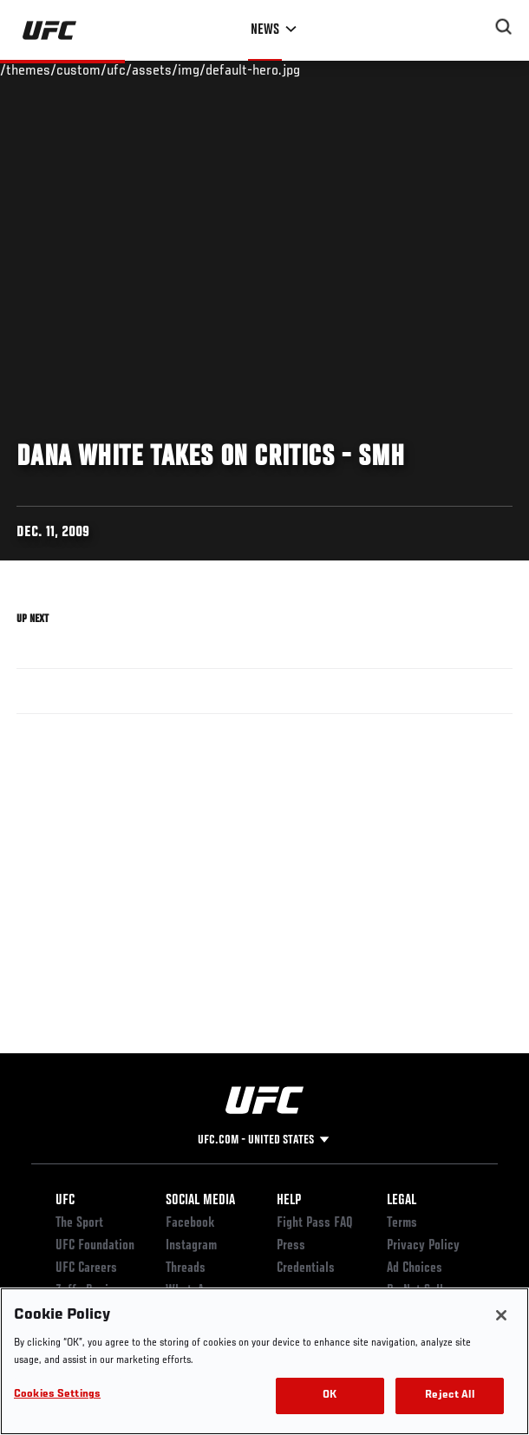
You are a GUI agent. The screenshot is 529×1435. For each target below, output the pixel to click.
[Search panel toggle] (504, 27)
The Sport (79, 1223)
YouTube (186, 1313)
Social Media (200, 1201)
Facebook (190, 1223)
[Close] (501, 1401)
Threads (186, 1268)
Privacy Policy (423, 1246)
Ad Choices (414, 1268)
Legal (401, 1201)
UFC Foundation (95, 1246)
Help (289, 1201)
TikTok (182, 1336)
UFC (65, 1201)
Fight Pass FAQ (315, 1223)
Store (69, 1336)
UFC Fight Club (92, 1358)
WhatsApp (191, 1291)
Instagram (191, 1246)
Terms (402, 1223)
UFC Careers (86, 1268)
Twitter (185, 1358)
